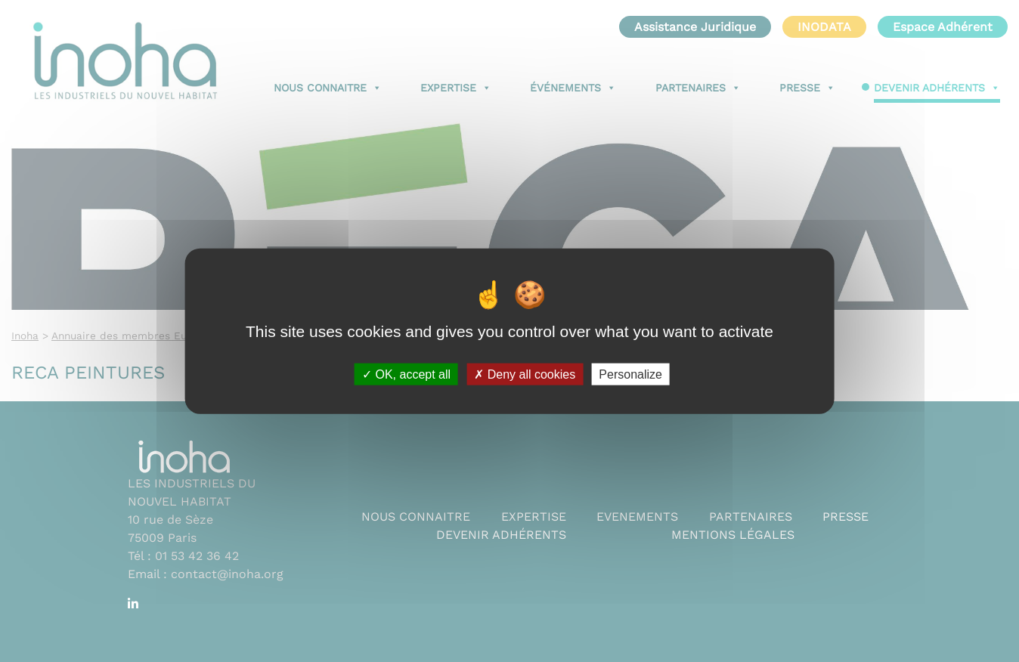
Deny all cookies (524, 373)
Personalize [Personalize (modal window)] (630, 373)
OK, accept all (406, 373)
